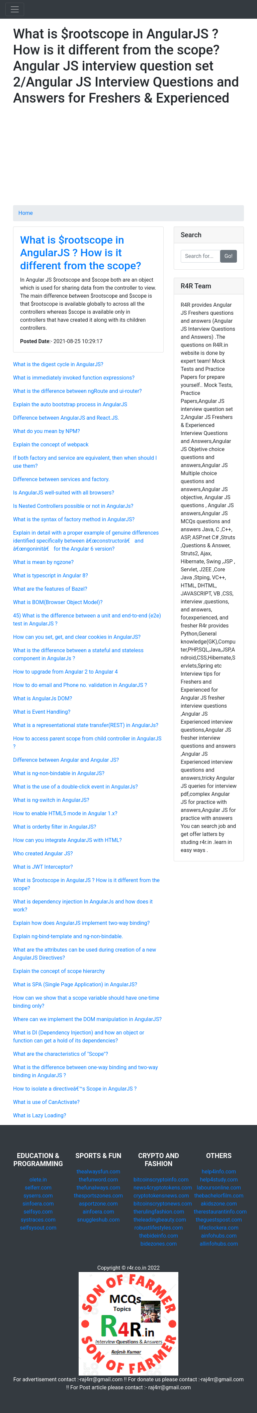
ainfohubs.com (219, 1236)
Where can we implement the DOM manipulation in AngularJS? (87, 1019)
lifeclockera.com (218, 1228)
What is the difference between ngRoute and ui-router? (77, 391)
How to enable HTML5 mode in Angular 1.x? (65, 813)
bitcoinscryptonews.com (163, 1203)
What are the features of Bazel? (50, 589)
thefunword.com (98, 1179)
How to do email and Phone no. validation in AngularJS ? (80, 685)
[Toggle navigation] (14, 9)
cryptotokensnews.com (161, 1195)
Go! (229, 256)
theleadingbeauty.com (160, 1220)
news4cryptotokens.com (163, 1187)
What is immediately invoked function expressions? (74, 378)
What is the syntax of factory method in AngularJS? (74, 519)
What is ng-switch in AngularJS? (51, 800)
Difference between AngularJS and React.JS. (66, 418)
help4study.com (219, 1179)
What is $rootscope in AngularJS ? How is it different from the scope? (80, 253)
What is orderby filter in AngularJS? (54, 827)
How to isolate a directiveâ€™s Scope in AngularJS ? (75, 1089)
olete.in (38, 1179)
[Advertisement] (128, 158)
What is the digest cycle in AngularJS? (58, 364)
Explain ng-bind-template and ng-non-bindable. (68, 936)
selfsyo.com (38, 1212)
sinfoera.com (38, 1203)
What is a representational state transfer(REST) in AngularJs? (85, 725)
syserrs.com (38, 1195)
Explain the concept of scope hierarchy (59, 971)
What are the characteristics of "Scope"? (60, 1054)
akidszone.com (219, 1203)
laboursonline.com (219, 1187)
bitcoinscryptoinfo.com (161, 1179)
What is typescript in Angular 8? (50, 575)
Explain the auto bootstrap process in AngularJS (70, 404)
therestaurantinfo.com (220, 1212)
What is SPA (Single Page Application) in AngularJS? (75, 984)
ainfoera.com (98, 1212)
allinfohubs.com (219, 1244)
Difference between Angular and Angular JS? (66, 760)
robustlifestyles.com (159, 1228)
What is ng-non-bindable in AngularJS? (58, 773)
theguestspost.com (219, 1220)
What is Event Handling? (41, 712)
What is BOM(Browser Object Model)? (57, 602)
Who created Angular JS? (43, 853)
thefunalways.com (98, 1187)
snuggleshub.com (98, 1220)
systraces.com (38, 1220)
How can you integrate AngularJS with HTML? (67, 840)
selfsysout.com (38, 1228)
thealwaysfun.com (98, 1171)
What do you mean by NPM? (46, 431)
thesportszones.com (98, 1195)
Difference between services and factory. (61, 479)
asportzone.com (98, 1203)
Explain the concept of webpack (51, 444)
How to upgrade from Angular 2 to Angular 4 (65, 672)
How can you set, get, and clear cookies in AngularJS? (77, 637)
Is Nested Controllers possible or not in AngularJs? (73, 506)
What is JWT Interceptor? (43, 867)
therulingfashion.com (159, 1212)
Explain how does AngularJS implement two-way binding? (81, 923)
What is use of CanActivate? (46, 1102)
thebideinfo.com (158, 1236)
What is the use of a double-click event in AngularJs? (75, 787)
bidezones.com (159, 1244)
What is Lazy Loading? (39, 1115)
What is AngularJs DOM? (42, 698)
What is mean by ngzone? (43, 562)
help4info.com (219, 1171)
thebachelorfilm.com (219, 1195)
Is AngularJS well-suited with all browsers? (63, 492)
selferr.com (38, 1187)
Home (25, 213)
